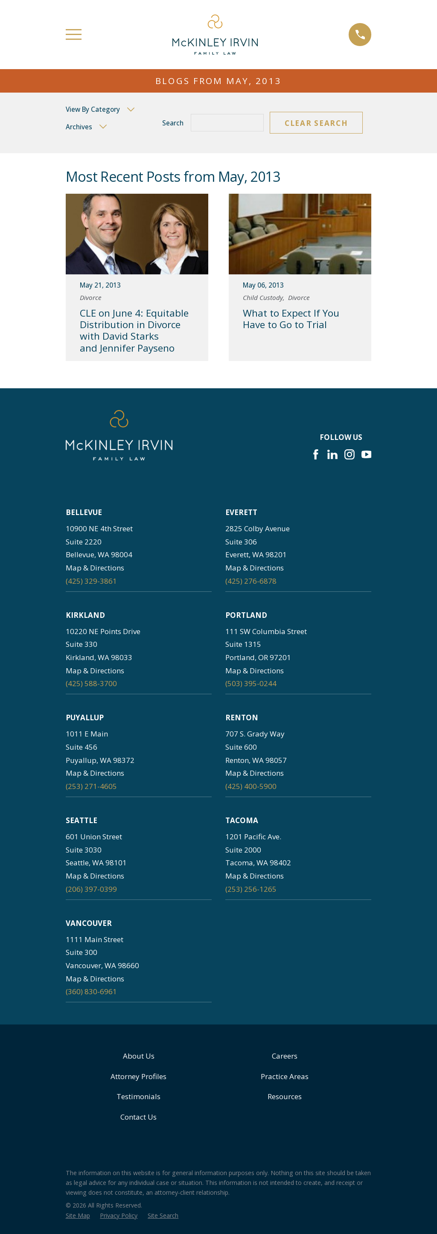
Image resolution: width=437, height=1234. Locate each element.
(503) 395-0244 (251, 683)
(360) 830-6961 (91, 991)
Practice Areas (285, 1076)
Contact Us (138, 1117)
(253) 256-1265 (251, 889)
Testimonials (138, 1096)
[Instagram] (349, 454)
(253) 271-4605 (91, 786)
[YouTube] (366, 454)
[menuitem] (78, 1215)
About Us (138, 1056)
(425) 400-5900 (251, 786)
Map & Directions (95, 568)
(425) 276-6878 (251, 581)
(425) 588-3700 (91, 683)
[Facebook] (316, 454)
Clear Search (316, 123)
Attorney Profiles (138, 1076)
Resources (285, 1096)
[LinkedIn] (332, 454)
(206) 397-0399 (91, 889)
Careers (284, 1056)
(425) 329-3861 (91, 581)
